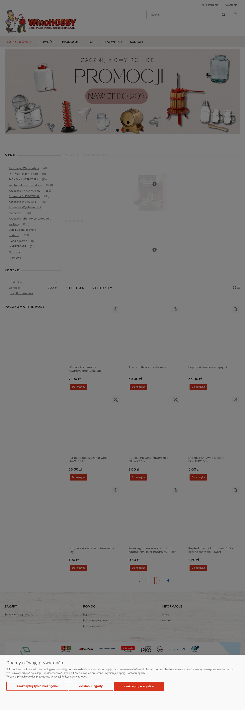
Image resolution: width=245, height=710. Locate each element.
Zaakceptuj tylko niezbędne (37, 686)
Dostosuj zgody (91, 686)
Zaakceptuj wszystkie (139, 686)
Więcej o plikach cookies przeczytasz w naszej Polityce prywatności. (46, 676)
